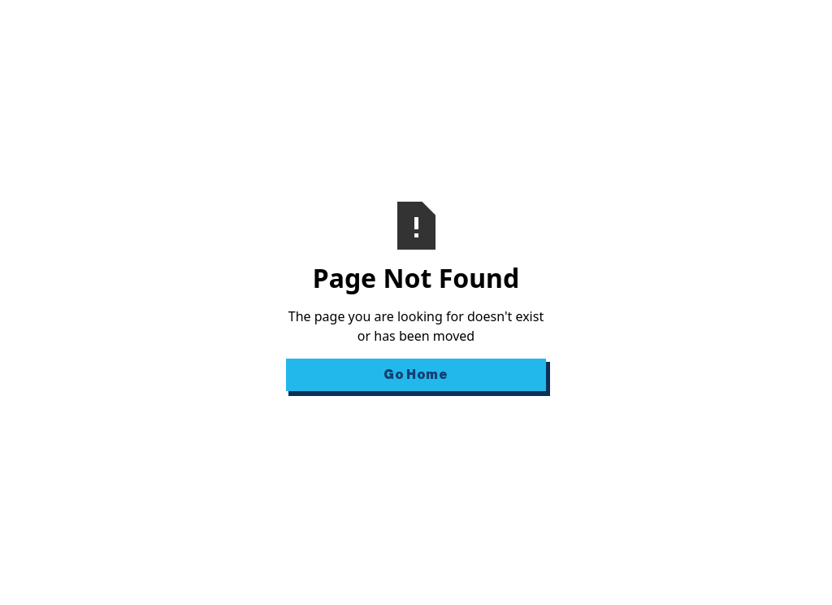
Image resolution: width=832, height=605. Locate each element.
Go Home (416, 374)
